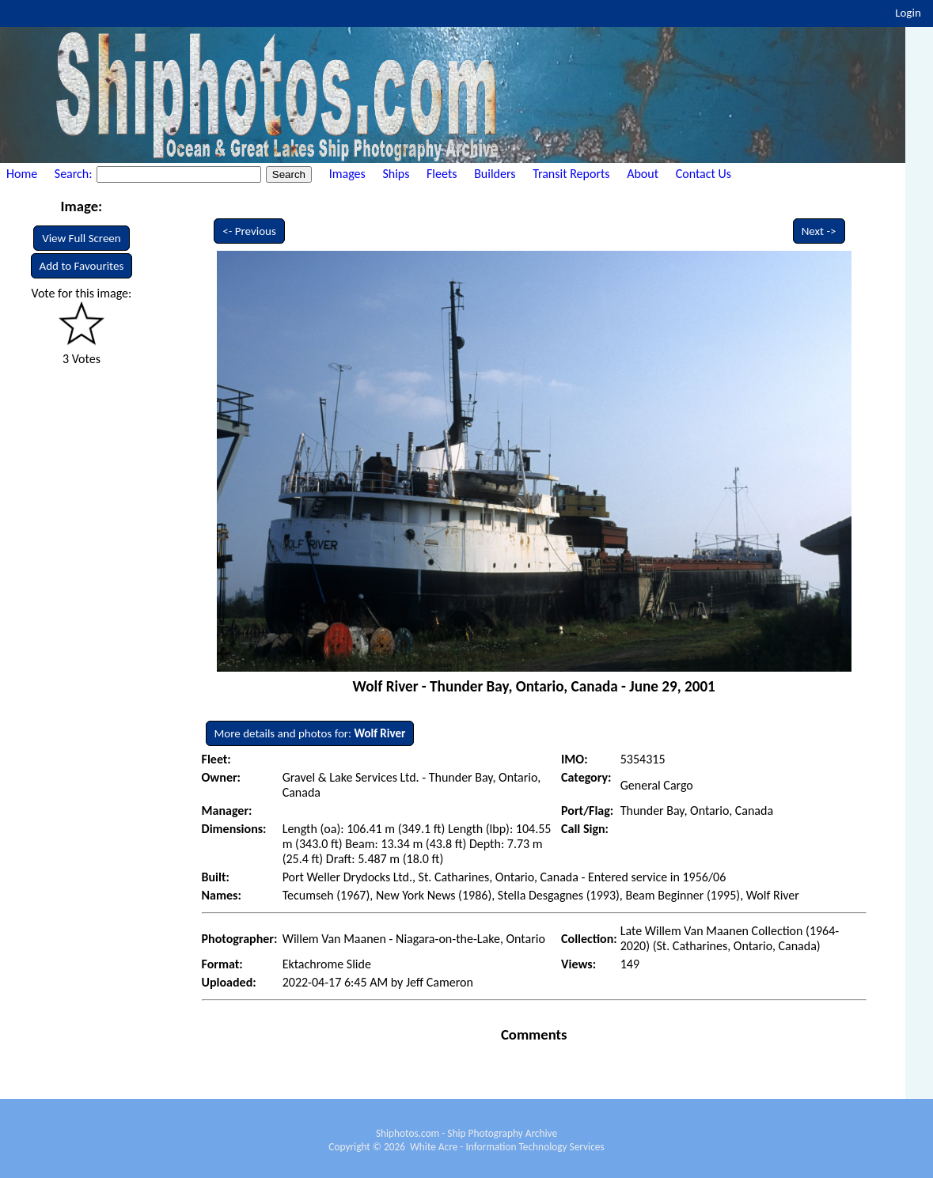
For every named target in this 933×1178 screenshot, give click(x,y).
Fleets (442, 173)
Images (347, 173)
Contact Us (703, 173)
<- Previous (249, 231)
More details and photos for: (310, 733)
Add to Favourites (82, 266)
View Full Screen (81, 238)
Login (908, 13)
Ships (395, 173)
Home (21, 173)
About (642, 173)
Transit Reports (571, 173)
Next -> (819, 231)
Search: (75, 173)
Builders (494, 173)
